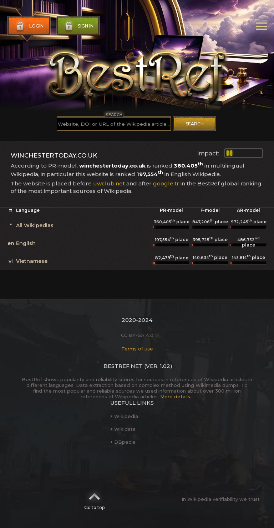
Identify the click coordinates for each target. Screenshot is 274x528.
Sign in (78, 26)
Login (29, 26)
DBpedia (123, 442)
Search (195, 123)
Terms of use (137, 349)
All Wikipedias (35, 225)
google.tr (166, 183)
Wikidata (123, 429)
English (26, 243)
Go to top (94, 499)
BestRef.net (123, 366)
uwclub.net (109, 183)
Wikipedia (124, 416)
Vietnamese (31, 261)
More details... (176, 396)
